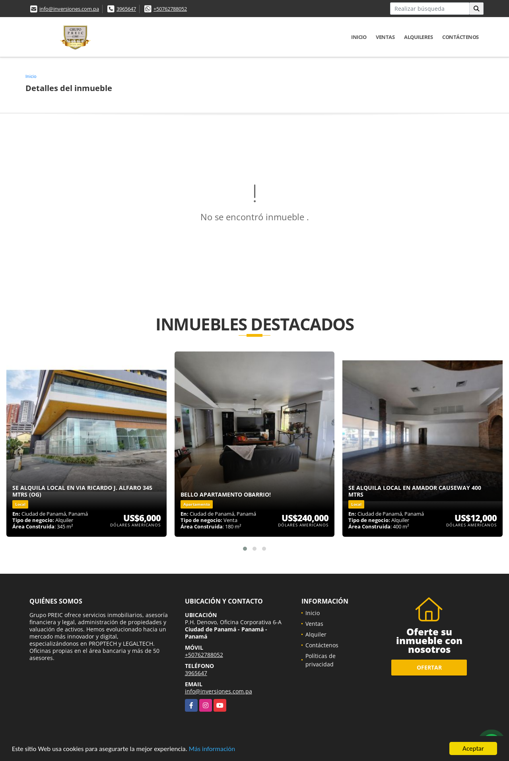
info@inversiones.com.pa (69, 8)
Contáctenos (460, 37)
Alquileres (418, 37)
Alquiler (315, 634)
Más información (212, 749)
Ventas (385, 37)
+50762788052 (170, 8)
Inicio (358, 37)
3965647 (126, 8)
